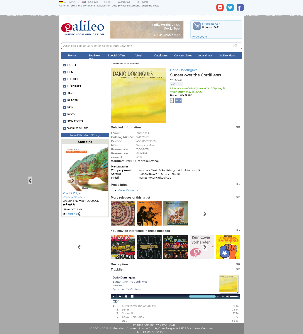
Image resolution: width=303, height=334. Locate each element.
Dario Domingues (183, 70)
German (67, 1)
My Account (199, 36)
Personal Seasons (73, 197)
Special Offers (116, 55)
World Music (77, 128)
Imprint (142, 1)
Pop (70, 107)
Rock (71, 114)
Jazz (70, 93)
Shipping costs (150, 5)
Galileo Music (227, 55)
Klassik (73, 100)
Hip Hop (73, 79)
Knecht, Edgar (72, 193)
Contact (124, 1)
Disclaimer (103, 5)
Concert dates (183, 55)
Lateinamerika (132, 63)
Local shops (205, 55)
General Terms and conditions (77, 5)
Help (107, 1)
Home (72, 55)
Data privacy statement (126, 5)
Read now (72, 213)
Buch (71, 65)
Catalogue (160, 55)
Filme (71, 72)
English (90, 1)
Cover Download (129, 190)
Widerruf (161, 324)
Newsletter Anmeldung (85, 135)
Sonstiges (75, 121)
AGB (172, 324)
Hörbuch (74, 86)
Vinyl (139, 55)
